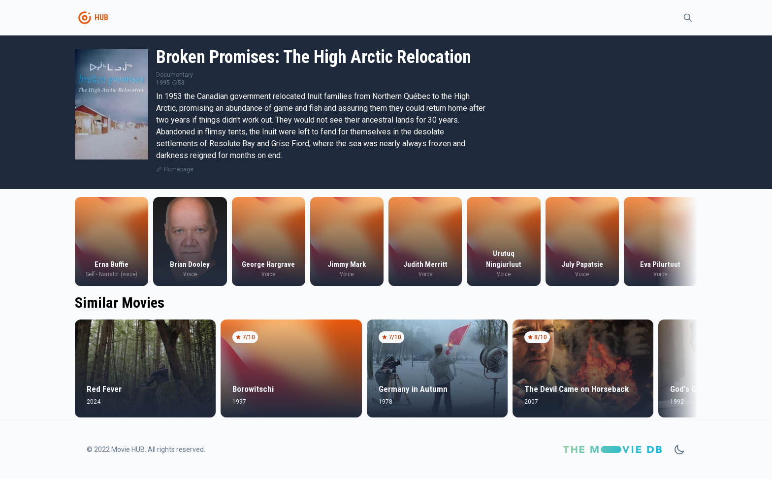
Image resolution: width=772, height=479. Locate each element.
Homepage (178, 169)
